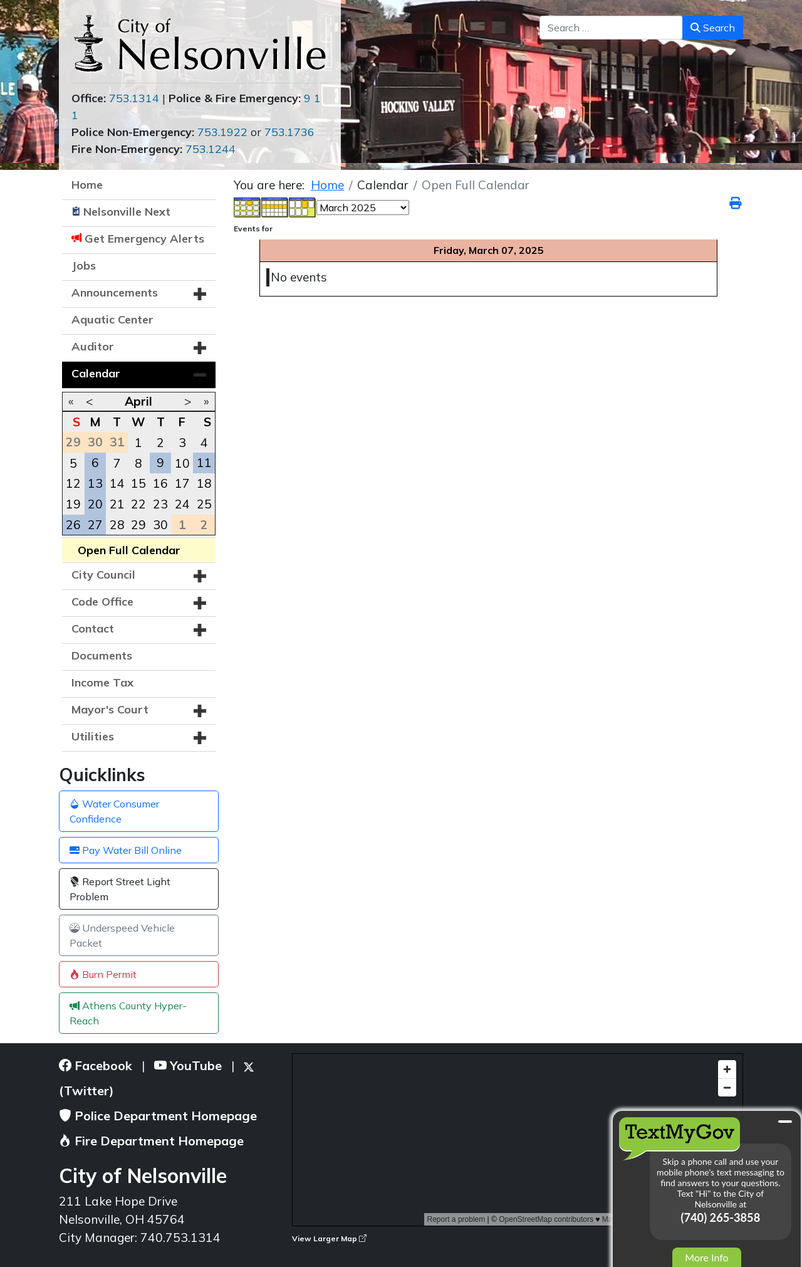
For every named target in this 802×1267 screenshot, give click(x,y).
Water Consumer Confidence (114, 811)
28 (117, 524)
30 (160, 524)
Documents (101, 655)
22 (138, 504)
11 (204, 462)
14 (117, 483)
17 (182, 483)
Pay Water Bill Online (126, 850)
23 (160, 504)
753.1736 (289, 132)
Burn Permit (103, 974)
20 (95, 504)
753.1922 (222, 132)
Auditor (92, 346)
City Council (103, 574)
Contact (92, 628)
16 (160, 483)
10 (182, 463)
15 (138, 483)
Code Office (102, 601)
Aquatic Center (112, 319)
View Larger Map (329, 1238)
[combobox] (611, 27)
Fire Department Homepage (151, 1141)
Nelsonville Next (126, 211)
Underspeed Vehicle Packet (122, 935)
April (138, 401)
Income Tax (102, 682)
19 (73, 504)
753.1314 (134, 98)
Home (87, 184)
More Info (706, 1257)
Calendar (95, 373)
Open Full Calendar (129, 550)
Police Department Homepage (158, 1115)
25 (204, 504)
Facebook (95, 1065)
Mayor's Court (109, 709)
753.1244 (210, 149)
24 (182, 504)
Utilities (92, 736)
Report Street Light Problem (120, 889)
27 (95, 524)
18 (204, 483)
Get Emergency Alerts (144, 238)
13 (95, 483)
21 (117, 504)
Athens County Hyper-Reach (128, 1013)
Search (712, 27)
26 (73, 524)
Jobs (83, 265)
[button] (200, 294)
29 (138, 524)
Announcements (114, 292)
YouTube (188, 1065)
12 (73, 483)
